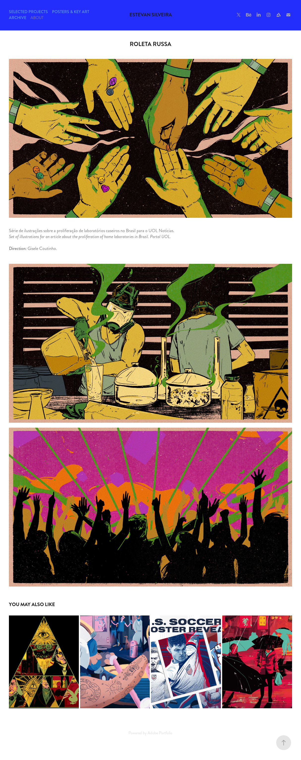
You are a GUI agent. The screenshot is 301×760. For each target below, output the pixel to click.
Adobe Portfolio (160, 733)
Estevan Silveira (150, 14)
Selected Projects (28, 12)
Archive (17, 18)
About (37, 18)
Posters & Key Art (70, 12)
